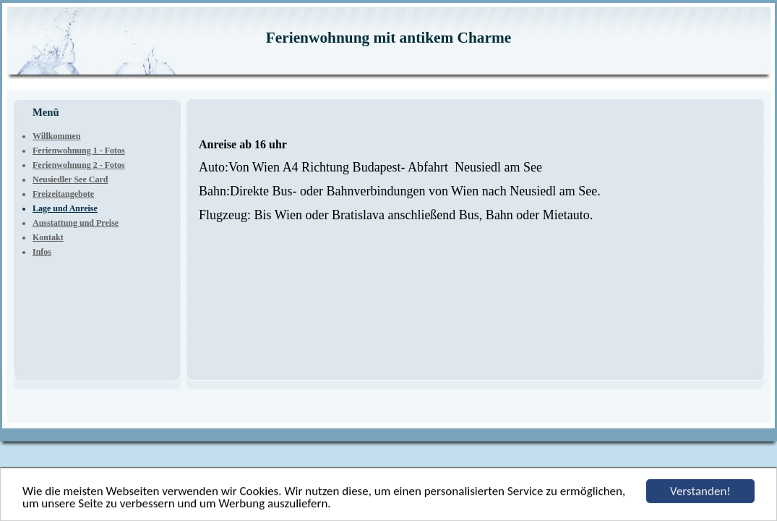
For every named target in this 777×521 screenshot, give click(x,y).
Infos (42, 252)
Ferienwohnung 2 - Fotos (79, 165)
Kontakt (48, 237)
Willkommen (56, 136)
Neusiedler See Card (70, 179)
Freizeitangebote (63, 194)
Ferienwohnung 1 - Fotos (79, 150)
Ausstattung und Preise (76, 223)
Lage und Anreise (65, 208)
